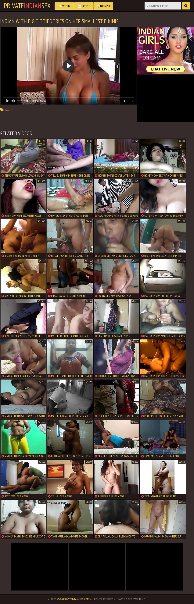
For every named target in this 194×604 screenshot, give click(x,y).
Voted (64, 6)
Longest (103, 6)
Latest (84, 6)
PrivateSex (27, 6)
